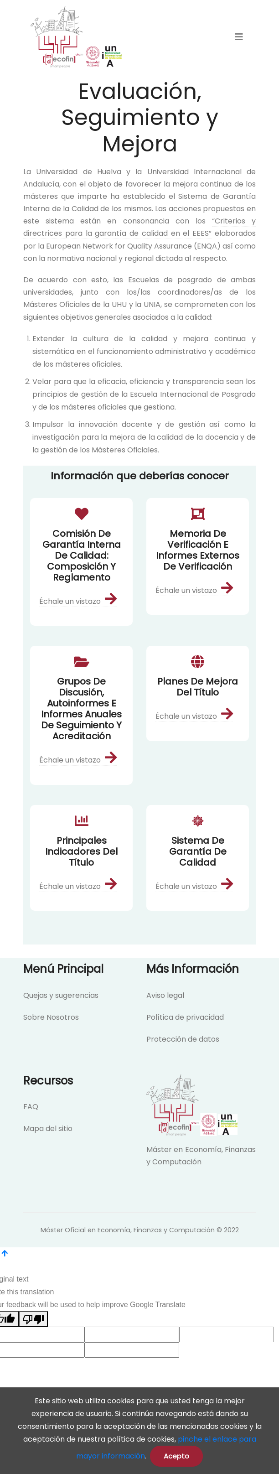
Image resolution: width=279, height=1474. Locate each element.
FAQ (30, 1106)
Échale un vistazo (78, 601)
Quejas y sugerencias (60, 995)
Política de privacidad (185, 1017)
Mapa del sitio (47, 1128)
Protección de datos (182, 1039)
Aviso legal (165, 995)
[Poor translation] (33, 1319)
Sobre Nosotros (51, 1017)
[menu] (238, 37)
